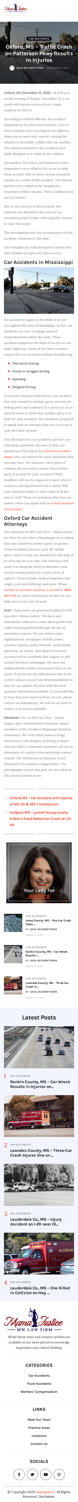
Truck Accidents (39, 1384)
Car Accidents (39, 38)
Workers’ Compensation (39, 1392)
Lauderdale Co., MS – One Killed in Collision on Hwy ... (40, 1290)
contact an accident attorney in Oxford (31, 590)
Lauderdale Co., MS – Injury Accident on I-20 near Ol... (36, 1222)
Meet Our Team (39, 1420)
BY (41, 929)
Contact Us (39, 1444)
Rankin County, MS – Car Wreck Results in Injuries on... (40, 1084)
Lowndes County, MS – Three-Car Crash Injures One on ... (41, 1153)
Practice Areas (39, 1428)
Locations (39, 1436)
